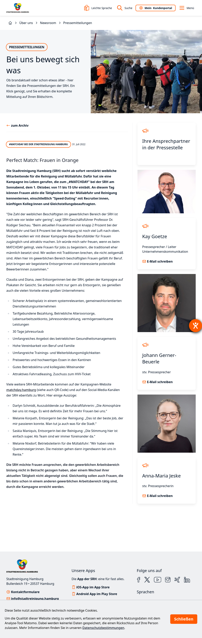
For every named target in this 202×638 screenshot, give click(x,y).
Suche (124, 8)
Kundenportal (155, 8)
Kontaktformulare (25, 592)
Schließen (183, 619)
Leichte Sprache (98, 8)
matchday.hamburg (21, 390)
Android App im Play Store (96, 594)
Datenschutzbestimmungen (103, 628)
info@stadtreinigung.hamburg (35, 598)
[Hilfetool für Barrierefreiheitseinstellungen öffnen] (195, 325)
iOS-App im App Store (93, 587)
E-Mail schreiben (160, 261)
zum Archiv (20, 125)
